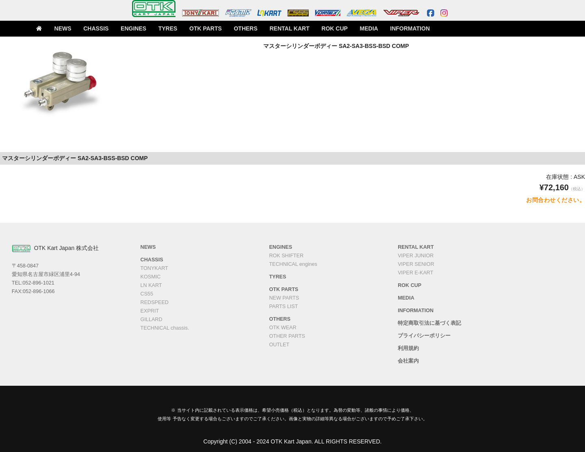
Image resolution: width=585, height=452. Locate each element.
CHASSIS (107, 29)
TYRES (176, 29)
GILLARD (151, 319)
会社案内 (408, 361)
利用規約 (408, 348)
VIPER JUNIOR (415, 256)
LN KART (151, 285)
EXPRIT (150, 311)
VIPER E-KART (415, 273)
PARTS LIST (283, 306)
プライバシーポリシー (424, 336)
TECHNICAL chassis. (165, 328)
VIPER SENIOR (416, 264)
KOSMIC (151, 277)
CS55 (147, 294)
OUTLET (279, 345)
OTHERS (250, 29)
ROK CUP (333, 29)
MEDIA (366, 29)
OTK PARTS (211, 29)
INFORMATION (405, 29)
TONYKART (154, 268)
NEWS (74, 29)
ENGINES (143, 29)
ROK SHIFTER (286, 256)
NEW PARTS (284, 298)
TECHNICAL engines (293, 264)
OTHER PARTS (287, 336)
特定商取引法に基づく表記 (429, 323)
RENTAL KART (291, 29)
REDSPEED (155, 302)
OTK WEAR (282, 327)
